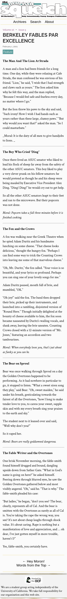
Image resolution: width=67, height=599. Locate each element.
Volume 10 (8, 29)
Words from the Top (33, 565)
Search (35, 22)
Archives (19, 22)
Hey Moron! (34, 561)
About (49, 22)
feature (8, 51)
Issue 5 (22, 29)
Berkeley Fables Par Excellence (30, 38)
